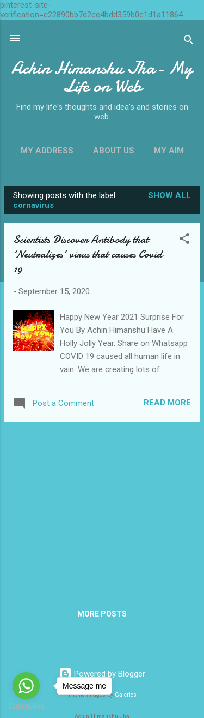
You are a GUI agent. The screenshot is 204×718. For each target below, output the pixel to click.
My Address (47, 150)
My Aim (169, 150)
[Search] (188, 41)
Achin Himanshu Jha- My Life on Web (102, 77)
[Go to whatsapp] (26, 685)
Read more (167, 403)
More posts (102, 613)
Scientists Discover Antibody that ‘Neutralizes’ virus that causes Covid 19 (87, 254)
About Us (113, 150)
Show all (169, 195)
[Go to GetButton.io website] (26, 706)
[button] (184, 240)
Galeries (126, 694)
